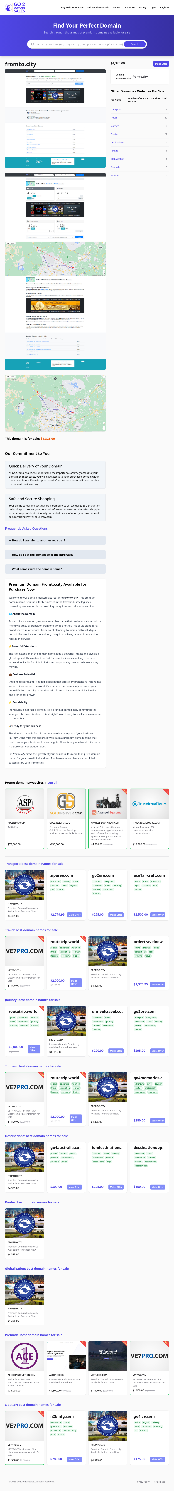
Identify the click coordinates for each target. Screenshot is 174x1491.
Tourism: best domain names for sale (33, 1066)
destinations (67, 1157)
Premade (115, 167)
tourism (54, 956)
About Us (130, 7)
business (68, 1426)
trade (145, 881)
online (137, 881)
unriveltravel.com (108, 1011)
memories (152, 1092)
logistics (73, 885)
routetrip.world (64, 941)
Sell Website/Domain (98, 7)
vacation (76, 947)
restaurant (146, 1426)
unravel (96, 1029)
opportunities (141, 1165)
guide (64, 1161)
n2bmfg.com (62, 1416)
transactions (140, 952)
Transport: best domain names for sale (34, 864)
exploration (65, 952)
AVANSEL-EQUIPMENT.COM (105, 822)
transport (55, 881)
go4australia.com (66, 1147)
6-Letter (115, 175)
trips (109, 1161)
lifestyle (138, 1088)
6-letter (96, 893)
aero (155, 885)
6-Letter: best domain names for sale (33, 1405)
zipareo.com (61, 875)
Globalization (117, 158)
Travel (114, 117)
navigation (109, 881)
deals (151, 952)
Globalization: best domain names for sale (37, 1268)
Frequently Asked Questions (26, 528)
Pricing (142, 7)
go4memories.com (151, 1077)
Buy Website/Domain (72, 7)
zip (52, 889)
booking (117, 885)
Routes (114, 150)
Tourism (115, 134)
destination (108, 889)
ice (136, 1430)
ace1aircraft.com (149, 875)
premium (65, 956)
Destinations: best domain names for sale (36, 1136)
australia (55, 1161)
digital (156, 947)
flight (137, 885)
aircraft (138, 889)
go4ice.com (144, 1416)
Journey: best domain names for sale (32, 1000)
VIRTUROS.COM (99, 1374)
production (56, 1426)
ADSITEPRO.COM (16, 822)
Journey (115, 125)
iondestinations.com (111, 1147)
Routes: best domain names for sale (32, 1202)
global (54, 947)
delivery (66, 881)
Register (164, 7)
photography (150, 1088)
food (137, 1426)
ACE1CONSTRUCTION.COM (21, 1374)
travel (75, 881)
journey (96, 889)
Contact (117, 7)
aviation (55, 885)
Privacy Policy (142, 1481)
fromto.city (20, 64)
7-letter (60, 889)
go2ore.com (103, 875)
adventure (97, 885)
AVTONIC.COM (56, 1374)
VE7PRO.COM (15, 970)
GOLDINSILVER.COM (60, 822)
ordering (138, 956)
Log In (153, 7)
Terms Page (159, 1481)
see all (52, 782)
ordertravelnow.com (153, 941)
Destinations (117, 142)
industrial (55, 1430)
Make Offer (161, 63)
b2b (53, 1434)
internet (146, 947)
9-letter (76, 956)
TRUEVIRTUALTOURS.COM (146, 822)
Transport (116, 109)
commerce (56, 1422)
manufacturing (69, 1430)
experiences (140, 1092)
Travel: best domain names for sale (31, 930)
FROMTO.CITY (15, 903)
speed (64, 885)
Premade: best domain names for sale (33, 1335)
